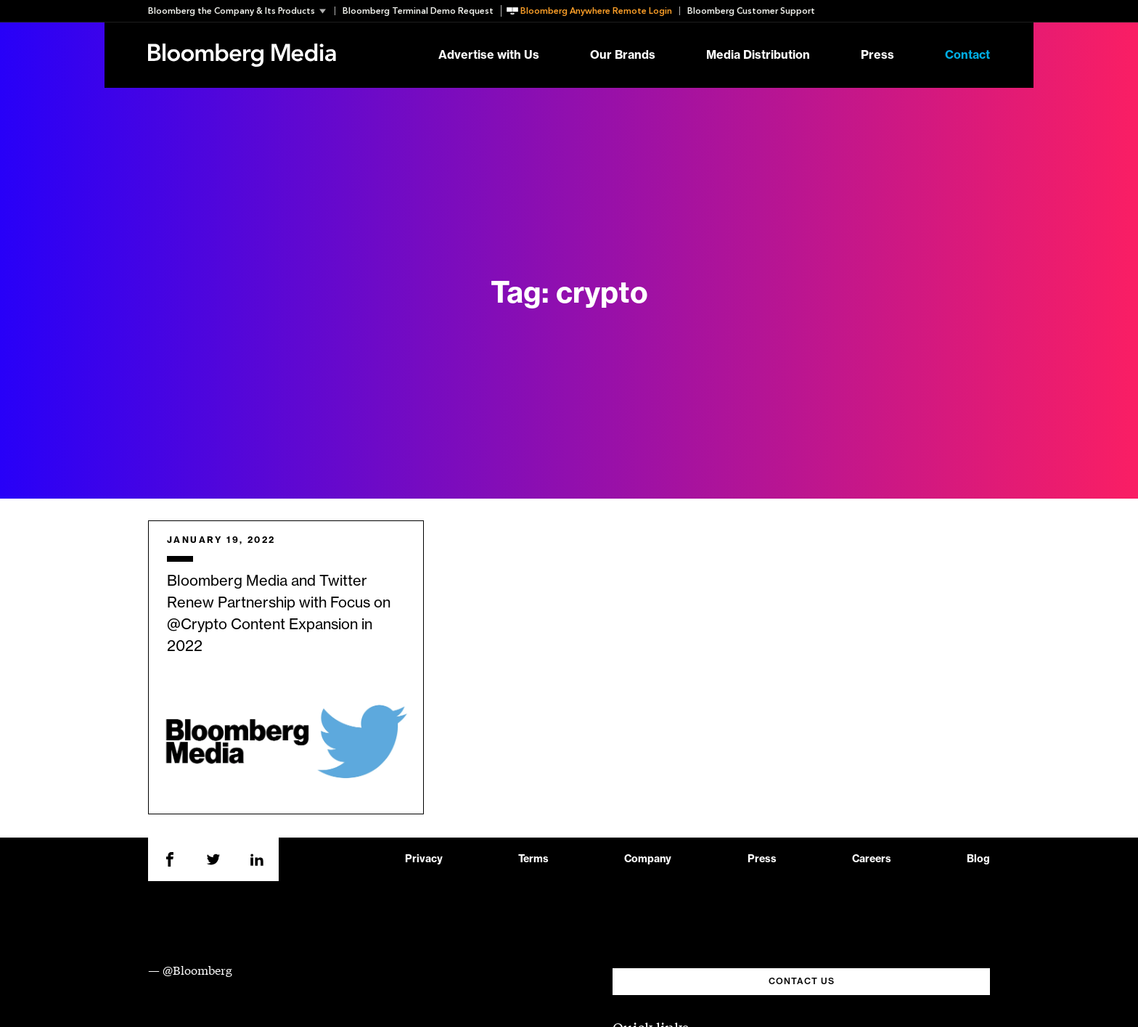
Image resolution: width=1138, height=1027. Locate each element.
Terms (533, 859)
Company (647, 859)
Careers (871, 859)
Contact (967, 55)
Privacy (424, 859)
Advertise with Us (488, 55)
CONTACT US (802, 981)
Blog (978, 859)
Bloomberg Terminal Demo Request (418, 11)
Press (877, 55)
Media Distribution (758, 55)
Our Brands (622, 55)
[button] (241, 11)
